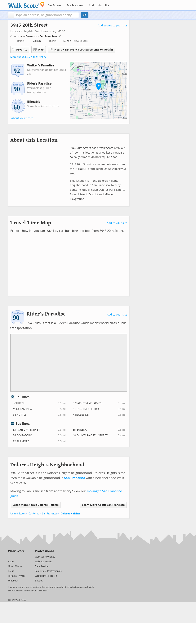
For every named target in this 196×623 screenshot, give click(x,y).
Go (84, 15)
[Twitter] (10, 556)
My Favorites (75, 5)
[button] (11, 15)
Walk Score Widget (45, 556)
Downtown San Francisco (41, 36)
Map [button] (38, 49)
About (11, 561)
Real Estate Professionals (48, 571)
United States (18, 513)
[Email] (22, 556)
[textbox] (46, 15)
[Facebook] (16, 556)
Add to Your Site (99, 5)
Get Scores (54, 5)
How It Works (15, 566)
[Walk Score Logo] (26, 5)
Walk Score (16, 551)
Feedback (13, 580)
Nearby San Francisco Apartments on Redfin (81, 49)
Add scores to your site (112, 25)
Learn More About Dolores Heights (36, 505)
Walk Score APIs (43, 561)
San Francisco (45, 31)
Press (11, 571)
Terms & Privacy (16, 576)
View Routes (80, 40)
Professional (44, 551)
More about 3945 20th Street (26, 57)
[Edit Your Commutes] (59, 36)
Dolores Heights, (22, 31)
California (34, 513)
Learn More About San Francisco (103, 505)
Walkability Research (46, 576)
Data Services (42, 566)
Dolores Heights (70, 513)
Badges (39, 580)
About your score (22, 118)
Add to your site (117, 223)
